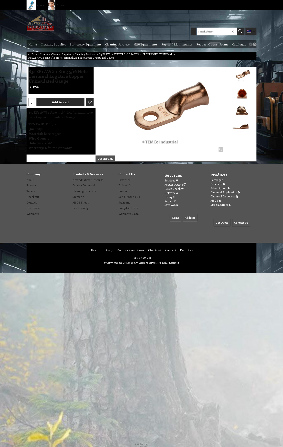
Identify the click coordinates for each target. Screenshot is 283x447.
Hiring (169, 197)
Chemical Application (225, 192)
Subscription (220, 188)
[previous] (251, 44)
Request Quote (175, 184)
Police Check (174, 189)
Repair (170, 201)
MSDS (215, 200)
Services (171, 180)
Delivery (171, 193)
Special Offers (220, 204)
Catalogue (216, 180)
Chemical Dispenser (224, 196)
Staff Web (171, 204)
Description (105, 158)
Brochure (217, 184)
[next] (254, 44)
